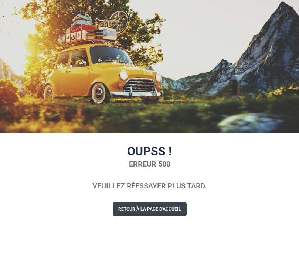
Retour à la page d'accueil (149, 209)
